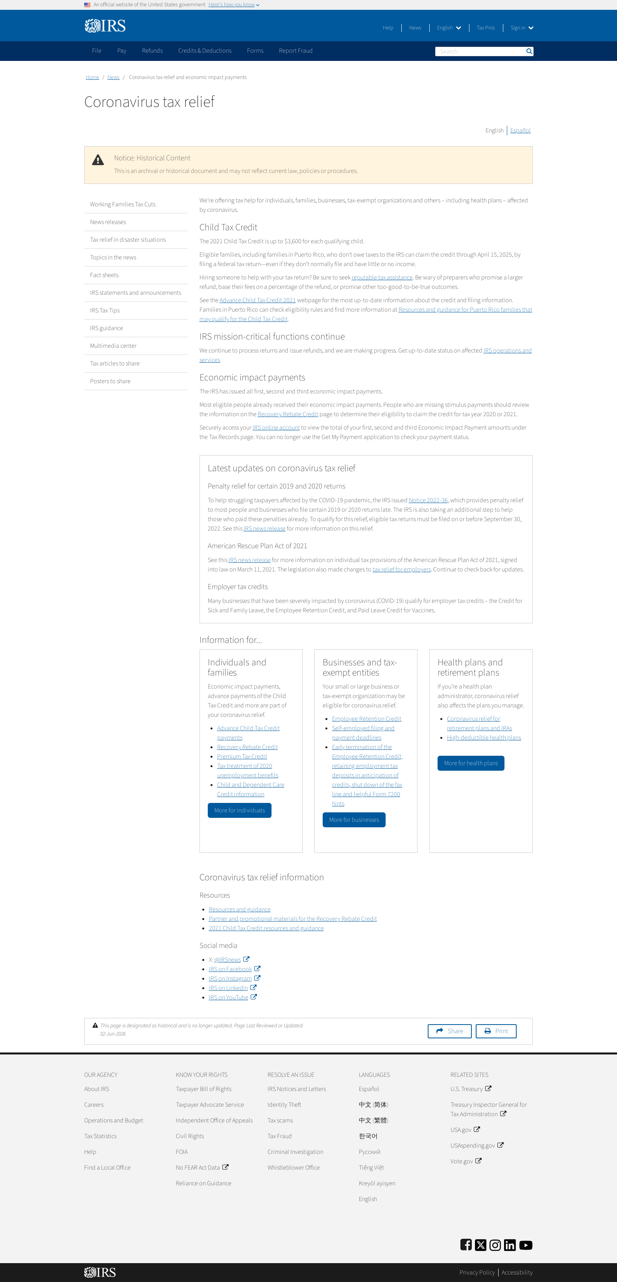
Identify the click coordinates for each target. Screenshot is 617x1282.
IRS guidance (106, 328)
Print (501, 1031)
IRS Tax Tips (105, 310)
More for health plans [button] (471, 763)
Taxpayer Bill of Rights (203, 1089)
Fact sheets (104, 275)
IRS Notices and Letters (297, 1089)
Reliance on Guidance (203, 1183)
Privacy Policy (477, 1272)
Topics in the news (113, 257)
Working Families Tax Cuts (122, 204)
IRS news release (265, 528)
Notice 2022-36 (428, 500)
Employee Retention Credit (366, 718)
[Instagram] (495, 1243)
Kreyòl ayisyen (377, 1183)
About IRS (96, 1089)
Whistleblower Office (294, 1167)
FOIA (182, 1152)
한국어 (368, 1136)
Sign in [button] (522, 28)
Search (529, 51)
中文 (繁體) (373, 1120)
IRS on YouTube (233, 997)
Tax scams (280, 1120)
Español (520, 130)
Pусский (370, 1152)
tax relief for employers (402, 569)
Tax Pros (486, 28)
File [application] (97, 50)
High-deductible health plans (484, 737)
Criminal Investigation (295, 1152)
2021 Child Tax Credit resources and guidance (266, 928)
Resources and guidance (240, 909)
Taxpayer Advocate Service (210, 1104)
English (449, 28)
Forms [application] (255, 50)
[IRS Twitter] (481, 1243)
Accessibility (517, 1272)
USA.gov (465, 1130)
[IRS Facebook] (466, 1243)
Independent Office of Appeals (214, 1120)
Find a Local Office (107, 1167)
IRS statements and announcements (135, 292)
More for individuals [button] (239, 810)
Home (92, 77)
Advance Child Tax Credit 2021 (258, 300)
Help (388, 28)
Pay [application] (121, 50)
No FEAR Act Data (202, 1167)
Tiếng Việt (371, 1167)
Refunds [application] (152, 50)
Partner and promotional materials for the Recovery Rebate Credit (293, 919)
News (415, 28)
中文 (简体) (373, 1104)
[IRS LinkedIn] (510, 1243)
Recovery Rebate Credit (288, 414)
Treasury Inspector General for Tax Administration (489, 1109)
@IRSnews (231, 959)
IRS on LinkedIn (232, 988)
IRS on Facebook (234, 969)
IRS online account (276, 427)
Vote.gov (466, 1161)
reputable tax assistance (382, 277)
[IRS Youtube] (526, 1243)
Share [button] (455, 1031)
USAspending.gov (477, 1145)
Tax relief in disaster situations (128, 239)
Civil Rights (190, 1136)
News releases (108, 222)
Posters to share (110, 381)
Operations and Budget (113, 1120)
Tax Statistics (100, 1136)
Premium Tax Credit (242, 756)
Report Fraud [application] (296, 50)
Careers (93, 1104)
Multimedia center (113, 346)
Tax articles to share (115, 363)
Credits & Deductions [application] (204, 50)
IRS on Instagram (234, 978)
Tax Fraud (280, 1136)
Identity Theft (284, 1104)
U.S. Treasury (471, 1089)
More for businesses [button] (354, 819)
